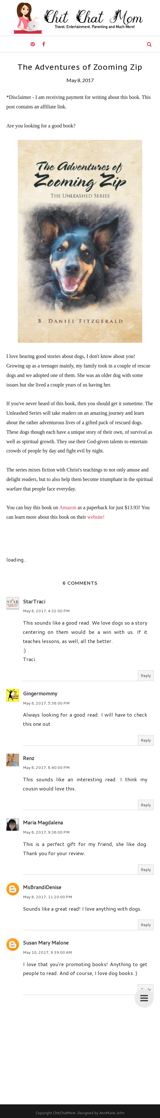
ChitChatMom (64, 1112)
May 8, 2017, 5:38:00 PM (46, 703)
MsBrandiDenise (42, 887)
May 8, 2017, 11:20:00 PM (47, 897)
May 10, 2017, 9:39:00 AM (47, 952)
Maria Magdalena (43, 822)
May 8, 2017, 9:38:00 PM (46, 832)
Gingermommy (40, 693)
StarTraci (34, 601)
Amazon (67, 507)
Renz (28, 758)
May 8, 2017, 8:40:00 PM (46, 767)
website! (95, 517)
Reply (146, 675)
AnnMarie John (111, 1112)
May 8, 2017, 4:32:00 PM (46, 611)
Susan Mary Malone (46, 942)
